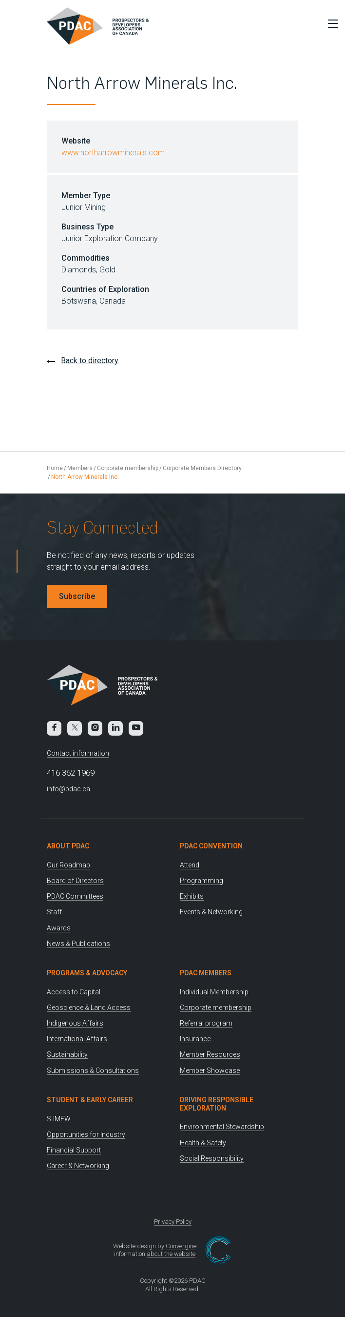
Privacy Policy (173, 1221)
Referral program (206, 1023)
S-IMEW (59, 1119)
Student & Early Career (90, 1100)
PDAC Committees (75, 896)
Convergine (181, 1246)
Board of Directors (75, 881)
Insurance (195, 1039)
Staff (54, 912)
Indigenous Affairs (75, 1023)
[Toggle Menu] (330, 23)
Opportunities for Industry (86, 1134)
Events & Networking (211, 912)
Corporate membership (127, 468)
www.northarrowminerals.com (113, 152)
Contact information (78, 753)
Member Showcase (210, 1070)
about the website (171, 1253)
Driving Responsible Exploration (216, 1104)
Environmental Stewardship (222, 1127)
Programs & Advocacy (87, 973)
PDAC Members (205, 973)
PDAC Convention (211, 846)
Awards (59, 928)
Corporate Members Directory (202, 468)
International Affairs (77, 1039)
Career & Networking (78, 1166)
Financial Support (74, 1150)
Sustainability (67, 1054)
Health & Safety (203, 1143)
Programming (201, 881)
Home (55, 468)
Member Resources (210, 1054)
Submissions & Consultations (93, 1070)
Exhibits (192, 896)
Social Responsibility (212, 1158)
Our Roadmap (68, 865)
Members (80, 468)
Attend (189, 865)
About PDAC (68, 846)
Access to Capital (73, 992)
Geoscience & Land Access (89, 1007)
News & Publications (78, 943)
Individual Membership (214, 992)
